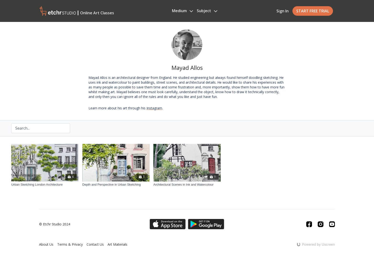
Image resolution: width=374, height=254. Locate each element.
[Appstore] (167, 224)
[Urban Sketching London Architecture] (44, 184)
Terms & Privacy (70, 244)
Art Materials (117, 244)
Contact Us (95, 244)
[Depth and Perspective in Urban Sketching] (116, 184)
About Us (46, 244)
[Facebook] (309, 224)
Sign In (282, 11)
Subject (207, 10)
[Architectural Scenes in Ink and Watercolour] (187, 184)
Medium (182, 10)
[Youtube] (332, 224)
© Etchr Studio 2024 (54, 224)
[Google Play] (206, 224)
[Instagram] (320, 224)
